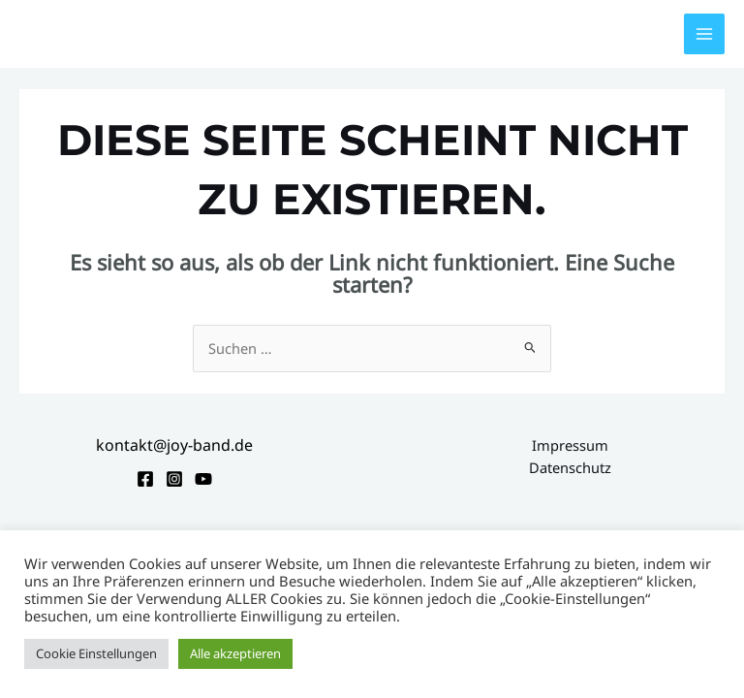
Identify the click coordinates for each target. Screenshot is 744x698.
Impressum (570, 445)
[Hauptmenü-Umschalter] (704, 34)
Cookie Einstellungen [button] (96, 653)
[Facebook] (145, 479)
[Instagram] (174, 479)
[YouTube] (203, 479)
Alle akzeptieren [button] (235, 653)
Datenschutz (570, 467)
